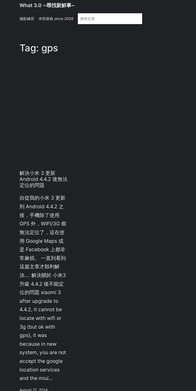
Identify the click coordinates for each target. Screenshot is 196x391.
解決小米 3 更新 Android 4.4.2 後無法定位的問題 (43, 179)
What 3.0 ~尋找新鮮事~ (47, 5)
